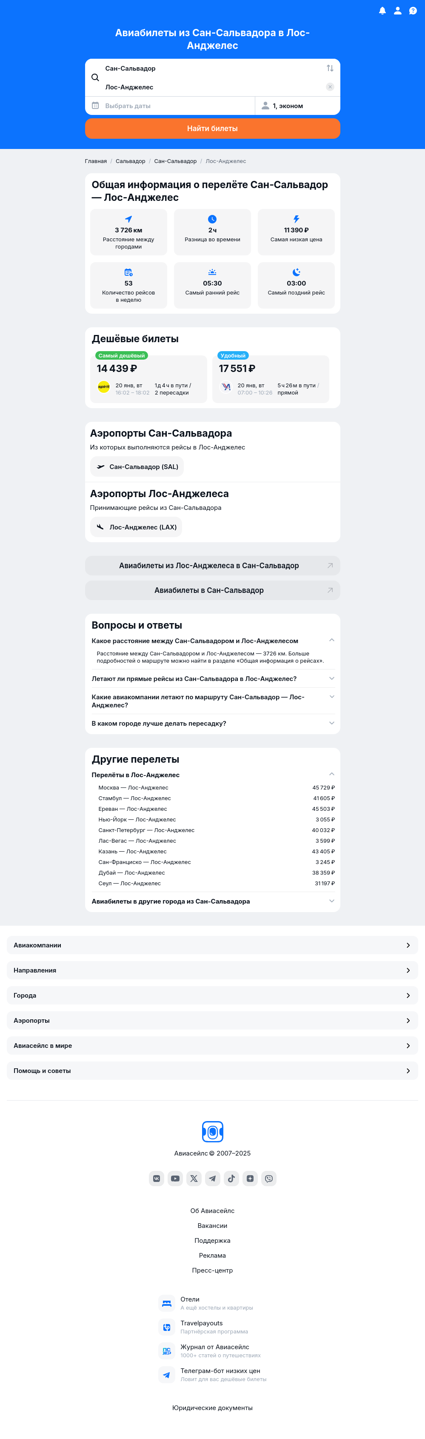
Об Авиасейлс (212, 1211)
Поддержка (212, 1240)
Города (212, 995)
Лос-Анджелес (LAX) (136, 527)
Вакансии (213, 1226)
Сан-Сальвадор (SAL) (137, 466)
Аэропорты (212, 1020)
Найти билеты (212, 128)
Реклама (212, 1255)
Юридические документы (212, 1408)
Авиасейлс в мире (212, 1045)
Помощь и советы (212, 1071)
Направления (212, 970)
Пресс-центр (212, 1270)
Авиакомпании (212, 945)
